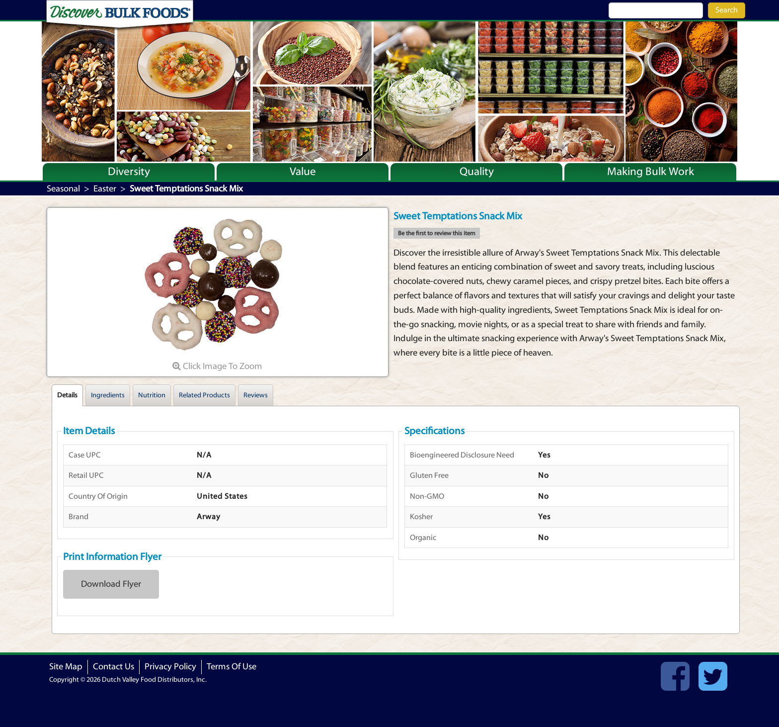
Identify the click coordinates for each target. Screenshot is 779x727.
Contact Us (113, 666)
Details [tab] (67, 395)
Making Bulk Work (650, 171)
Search (726, 9)
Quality (477, 171)
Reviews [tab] (255, 395)
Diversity (129, 171)
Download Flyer (111, 584)
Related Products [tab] (204, 395)
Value (303, 171)
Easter (104, 188)
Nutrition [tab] (151, 395)
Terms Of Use (231, 666)
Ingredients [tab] (108, 395)
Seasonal (63, 188)
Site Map (65, 666)
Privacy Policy (170, 666)
